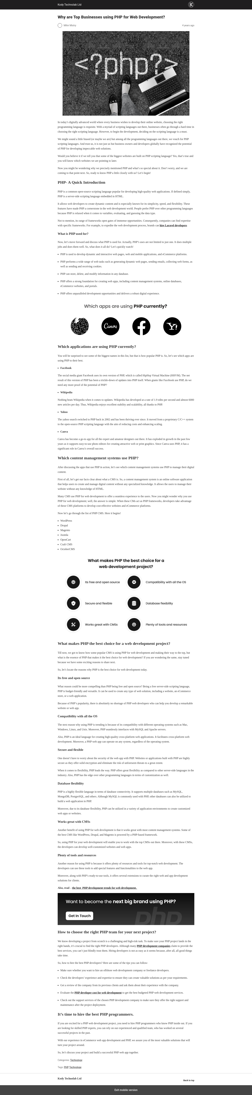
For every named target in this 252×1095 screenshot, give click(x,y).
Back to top (188, 1080)
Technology (76, 1060)
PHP (66, 1067)
